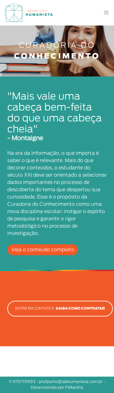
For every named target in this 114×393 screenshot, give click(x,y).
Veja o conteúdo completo (42, 249)
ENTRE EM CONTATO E (60, 308)
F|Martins (74, 388)
